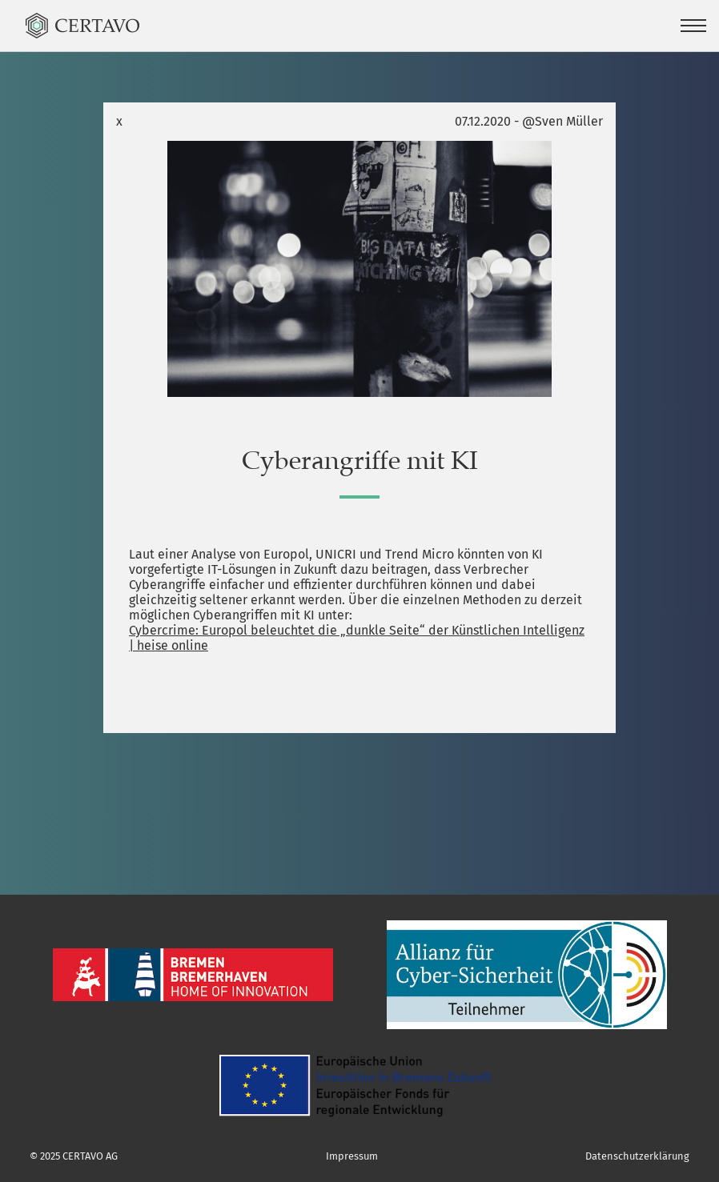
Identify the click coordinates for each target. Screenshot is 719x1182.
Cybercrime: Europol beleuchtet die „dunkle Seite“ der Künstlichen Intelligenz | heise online (356, 638)
